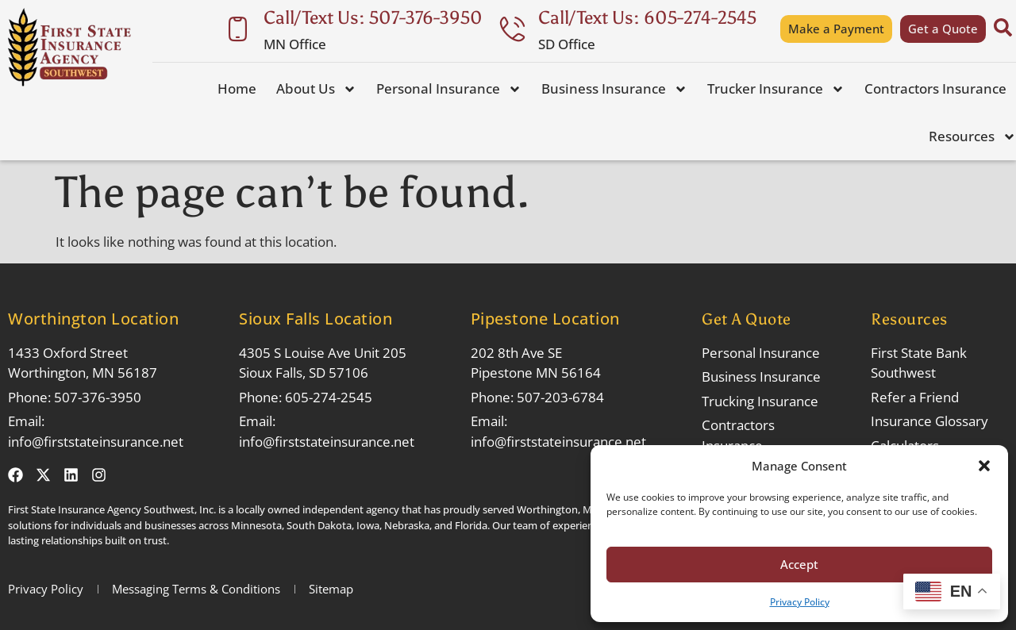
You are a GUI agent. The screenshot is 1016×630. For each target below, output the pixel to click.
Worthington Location (93, 318)
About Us (316, 89)
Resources (972, 137)
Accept (799, 564)
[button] (984, 466)
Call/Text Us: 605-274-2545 (647, 17)
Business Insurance (614, 89)
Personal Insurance (448, 89)
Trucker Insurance (776, 89)
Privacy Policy (799, 602)
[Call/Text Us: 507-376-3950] (238, 29)
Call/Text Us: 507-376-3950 (373, 17)
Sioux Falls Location (315, 318)
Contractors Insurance (935, 88)
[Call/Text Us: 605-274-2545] (512, 29)
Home (236, 88)
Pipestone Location (545, 318)
